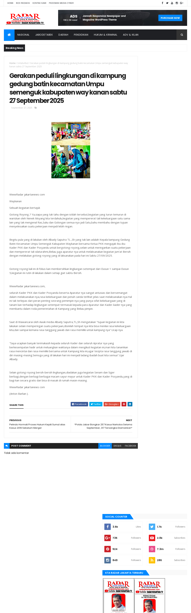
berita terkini (140, 347)
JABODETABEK (139, 353)
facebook (116, 475)
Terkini (136, 437)
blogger (91, 475)
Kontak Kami (39, 3)
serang (137, 413)
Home (10, 3)
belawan (137, 341)
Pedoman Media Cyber (61, 3)
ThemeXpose (23, 608)
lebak (136, 383)
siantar (137, 419)
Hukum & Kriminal (105, 34)
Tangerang (139, 425)
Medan (136, 395)
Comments (172, 250)
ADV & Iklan (131, 34)
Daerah (63, 34)
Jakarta (137, 359)
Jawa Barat (139, 365)
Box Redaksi (23, 3)
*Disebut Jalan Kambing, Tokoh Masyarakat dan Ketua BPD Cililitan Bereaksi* (165, 237)
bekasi (136, 335)
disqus (104, 475)
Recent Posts (144, 250)
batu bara (138, 329)
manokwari (139, 389)
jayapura (138, 371)
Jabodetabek (44, 34)
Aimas (136, 317)
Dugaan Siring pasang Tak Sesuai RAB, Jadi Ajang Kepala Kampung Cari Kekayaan (166, 202)
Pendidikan (81, 34)
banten (136, 323)
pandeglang (139, 407)
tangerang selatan (143, 431)
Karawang (138, 377)
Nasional (23, 34)
